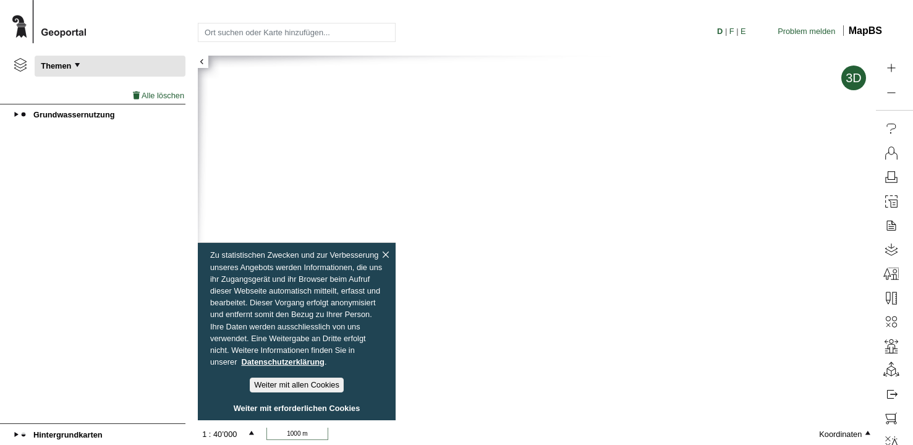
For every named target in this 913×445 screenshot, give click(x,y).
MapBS (865, 30)
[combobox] (297, 32)
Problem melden (806, 31)
